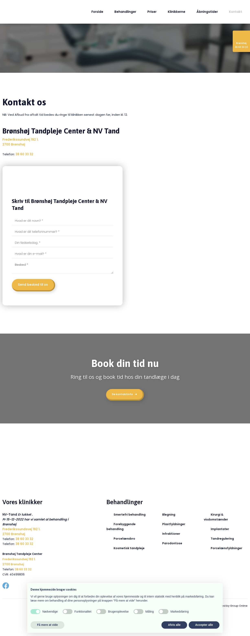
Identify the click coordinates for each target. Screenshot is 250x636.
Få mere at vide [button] (47, 624)
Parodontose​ (172, 543)
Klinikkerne (176, 12)
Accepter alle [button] (204, 624)
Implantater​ (220, 529)
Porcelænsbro (124, 539)
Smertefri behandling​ (130, 515)
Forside (97, 12)
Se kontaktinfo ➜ (124, 394)
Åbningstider (207, 12)
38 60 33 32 (24, 154)
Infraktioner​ (171, 534)
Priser (152, 12)
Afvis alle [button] (174, 624)
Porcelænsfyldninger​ (226, 548)
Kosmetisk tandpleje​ (129, 548)
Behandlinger (125, 12)
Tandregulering (222, 539)
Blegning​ (168, 515)
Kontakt (235, 12)
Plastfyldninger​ (173, 524)
